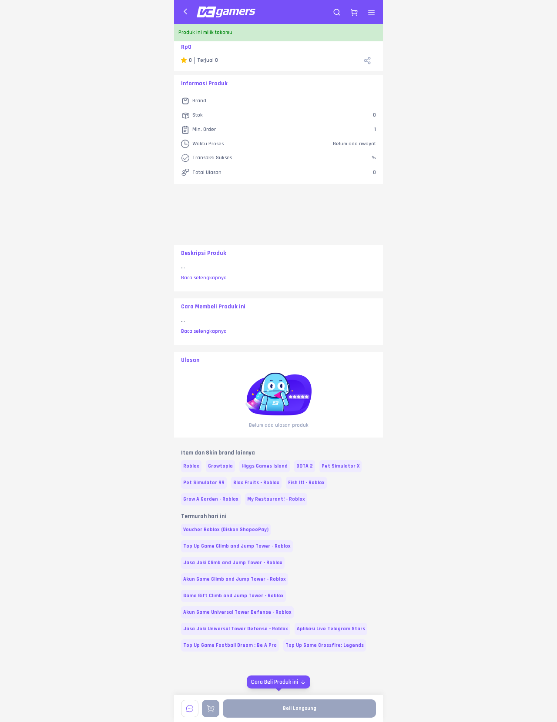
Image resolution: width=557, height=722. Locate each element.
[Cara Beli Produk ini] (278, 682)
